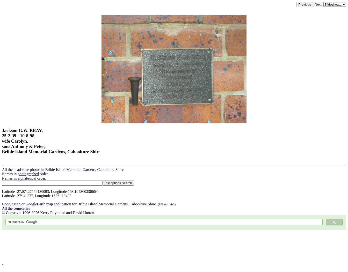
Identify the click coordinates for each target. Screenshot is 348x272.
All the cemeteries (16, 208)
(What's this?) (167, 204)
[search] (163, 222)
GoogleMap (11, 204)
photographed (28, 174)
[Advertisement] (147, 247)
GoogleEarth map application (49, 204)
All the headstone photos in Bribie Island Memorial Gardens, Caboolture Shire (62, 169)
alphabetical (27, 178)
